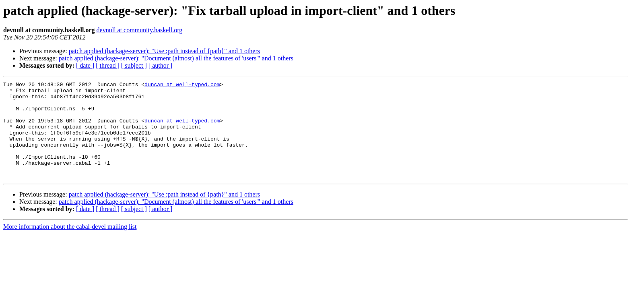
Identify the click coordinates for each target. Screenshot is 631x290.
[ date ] (85, 65)
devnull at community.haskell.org (140, 30)
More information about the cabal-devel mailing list (69, 245)
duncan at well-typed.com (182, 85)
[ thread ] (108, 65)
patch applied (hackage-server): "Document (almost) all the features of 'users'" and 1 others (176, 58)
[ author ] (160, 65)
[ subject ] (134, 65)
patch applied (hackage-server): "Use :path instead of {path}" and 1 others (164, 51)
